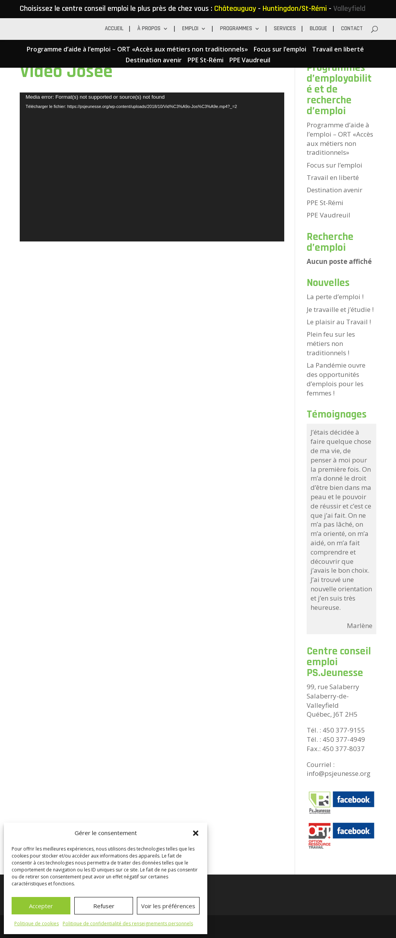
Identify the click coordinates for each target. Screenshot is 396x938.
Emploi (190, 29)
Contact (352, 29)
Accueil (114, 29)
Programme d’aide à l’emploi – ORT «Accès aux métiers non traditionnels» (137, 49)
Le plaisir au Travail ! (339, 321)
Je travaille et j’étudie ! (340, 309)
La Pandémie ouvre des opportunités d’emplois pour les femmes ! (336, 379)
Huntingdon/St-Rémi (295, 8)
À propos (148, 29)
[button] (196, 833)
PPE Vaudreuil (249, 60)
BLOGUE (318, 29)
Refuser (103, 906)
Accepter (41, 906)
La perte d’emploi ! (335, 296)
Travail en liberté (338, 49)
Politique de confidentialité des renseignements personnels (128, 923)
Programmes (236, 29)
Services (285, 29)
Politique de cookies (36, 923)
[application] (152, 166)
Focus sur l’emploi (280, 49)
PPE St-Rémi (206, 60)
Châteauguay (235, 8)
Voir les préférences (168, 906)
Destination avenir (154, 60)
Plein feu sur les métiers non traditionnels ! (331, 343)
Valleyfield (349, 8)
